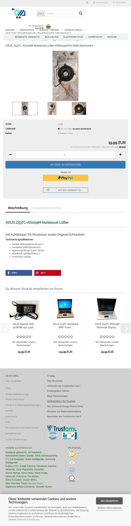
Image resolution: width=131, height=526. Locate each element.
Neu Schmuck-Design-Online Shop (65, 406)
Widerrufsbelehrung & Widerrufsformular (17, 397)
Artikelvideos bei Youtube (61, 401)
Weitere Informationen (109, 508)
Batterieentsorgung (71, 411)
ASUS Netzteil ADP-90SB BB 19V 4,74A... (24, 326)
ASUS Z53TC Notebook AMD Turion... (65, 326)
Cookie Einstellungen (16, 439)
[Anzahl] (66, 154)
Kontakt (9, 410)
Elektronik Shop (73, 37)
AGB (8, 422)
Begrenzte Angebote (27, 37)
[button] (87, 3)
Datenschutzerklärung (28, 519)
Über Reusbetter (55, 381)
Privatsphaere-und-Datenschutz (22, 428)
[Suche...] (41, 13)
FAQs (8, 388)
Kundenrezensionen (47, 208)
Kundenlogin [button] (100, 2)
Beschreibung (18, 208)
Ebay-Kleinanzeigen (57, 396)
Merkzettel (119, 2)
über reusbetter (14, 381)
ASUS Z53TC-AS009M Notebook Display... (107, 326)
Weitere (112, 37)
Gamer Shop (95, 37)
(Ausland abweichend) (81, 129)
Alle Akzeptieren (109, 501)
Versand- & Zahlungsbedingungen (23, 405)
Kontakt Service (13, 433)
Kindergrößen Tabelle (58, 391)
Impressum (11, 416)
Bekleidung (51, 37)
